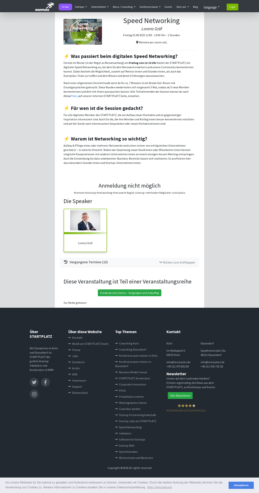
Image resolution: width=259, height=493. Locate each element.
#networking (104, 192)
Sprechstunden (126, 451)
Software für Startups (130, 439)
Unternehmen (98, 6)
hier (74, 96)
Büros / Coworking (123, 6)
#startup (90, 192)
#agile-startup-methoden (143, 192)
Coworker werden (127, 409)
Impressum (77, 380)
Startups (80, 6)
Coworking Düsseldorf (130, 349)
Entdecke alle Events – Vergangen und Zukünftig (129, 293)
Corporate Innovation (130, 384)
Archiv (74, 368)
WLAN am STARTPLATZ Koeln (88, 344)
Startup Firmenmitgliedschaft (135, 415)
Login (232, 6)
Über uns (181, 6)
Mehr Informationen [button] (159, 487)
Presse (74, 350)
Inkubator (123, 433)
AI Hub (65, 6)
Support (75, 386)
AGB (72, 374)
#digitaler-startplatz (172, 192)
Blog (195, 6)
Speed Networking (128, 427)
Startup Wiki (124, 445)
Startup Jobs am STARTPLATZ (135, 421)
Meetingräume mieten (131, 403)
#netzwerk (119, 192)
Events (168, 6)
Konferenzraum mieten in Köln (136, 355)
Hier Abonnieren (180, 395)
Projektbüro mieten (129, 396)
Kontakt (75, 337)
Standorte (76, 362)
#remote (79, 192)
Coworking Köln (127, 343)
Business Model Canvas (131, 372)
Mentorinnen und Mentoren (134, 458)
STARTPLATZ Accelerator (132, 378)
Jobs (73, 356)
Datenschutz (78, 392)
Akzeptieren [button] (241, 485)
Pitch (120, 390)
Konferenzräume (149, 6)
